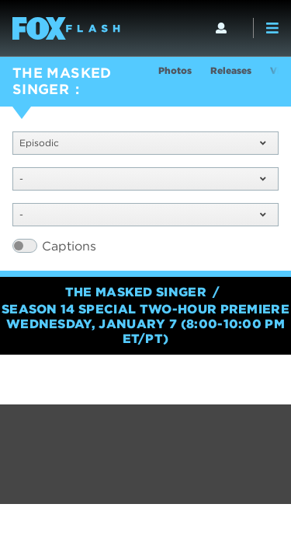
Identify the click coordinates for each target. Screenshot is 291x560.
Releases (230, 70)
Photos (175, 70)
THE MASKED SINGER (62, 81)
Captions (69, 246)
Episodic (142, 143)
